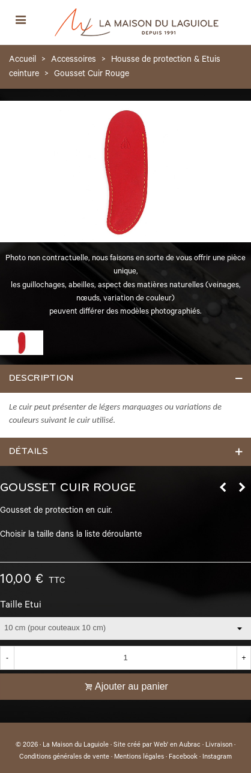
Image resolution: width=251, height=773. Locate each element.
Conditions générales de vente (64, 757)
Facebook (183, 757)
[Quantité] (125, 658)
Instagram (217, 757)
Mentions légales (139, 757)
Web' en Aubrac (177, 745)
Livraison (218, 745)
